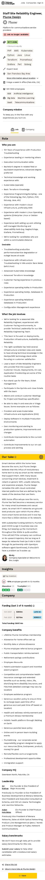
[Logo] (8, 3)
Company (27, 130)
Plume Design (12, 17)
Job (14, 130)
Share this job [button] (9, 864)
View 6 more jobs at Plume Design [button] (18, 869)
